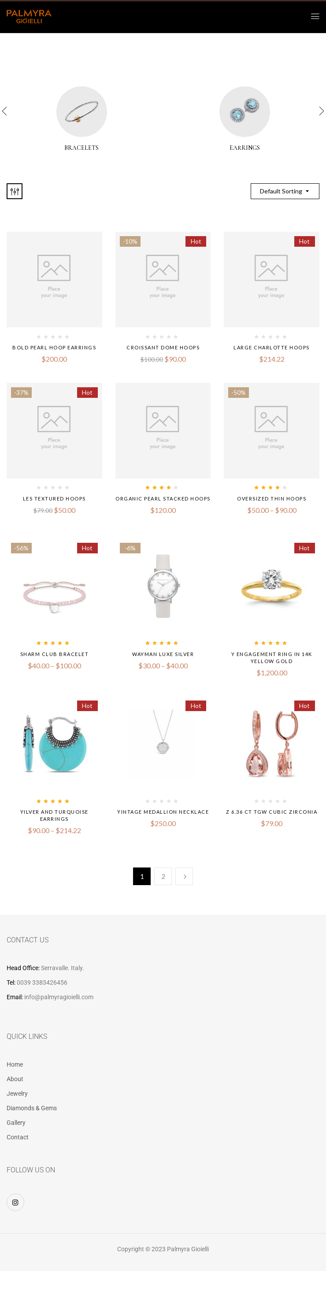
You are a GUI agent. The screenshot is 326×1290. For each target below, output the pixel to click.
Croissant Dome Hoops (163, 347)
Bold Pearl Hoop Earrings (54, 347)
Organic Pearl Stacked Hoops (163, 498)
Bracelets (81, 148)
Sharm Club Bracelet (54, 654)
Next (184, 876)
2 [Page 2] (163, 876)
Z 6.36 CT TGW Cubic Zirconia (271, 812)
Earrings (245, 148)
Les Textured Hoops (54, 498)
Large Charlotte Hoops (271, 347)
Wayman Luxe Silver (163, 654)
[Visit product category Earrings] (244, 111)
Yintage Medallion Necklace (163, 812)
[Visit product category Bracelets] (81, 111)
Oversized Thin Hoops (271, 498)
